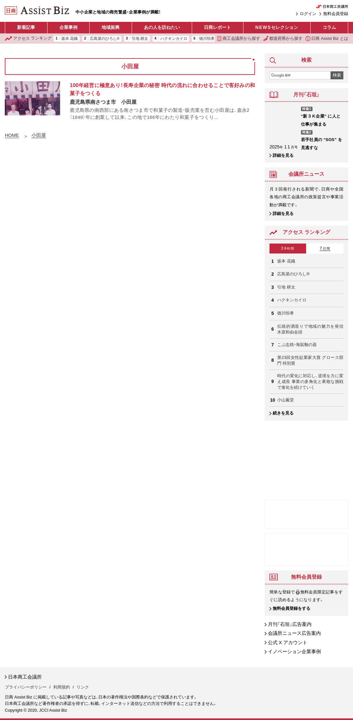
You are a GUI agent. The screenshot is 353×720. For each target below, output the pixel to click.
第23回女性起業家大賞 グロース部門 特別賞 (310, 360)
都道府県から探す (283, 38)
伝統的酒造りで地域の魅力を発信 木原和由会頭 (310, 329)
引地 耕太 (140, 38)
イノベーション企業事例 (294, 651)
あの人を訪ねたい (162, 27)
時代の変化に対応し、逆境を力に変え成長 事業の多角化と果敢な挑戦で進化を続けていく (310, 381)
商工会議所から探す (238, 38)
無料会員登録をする (291, 608)
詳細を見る (283, 155)
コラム (329, 27)
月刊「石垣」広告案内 (290, 624)
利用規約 (61, 687)
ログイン (308, 14)
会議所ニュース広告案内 (294, 633)
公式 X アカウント (287, 642)
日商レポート (217, 27)
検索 (337, 75)
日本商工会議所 (25, 677)
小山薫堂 (285, 399)
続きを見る (283, 413)
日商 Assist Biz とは (326, 38)
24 (288, 248)
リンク (82, 687)
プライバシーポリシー (26, 687)
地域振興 (110, 27)
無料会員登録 (335, 14)
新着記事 (26, 27)
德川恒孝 (207, 38)
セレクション (276, 27)
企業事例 (68, 27)
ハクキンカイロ (173, 38)
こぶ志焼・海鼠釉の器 (297, 344)
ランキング (28, 38)
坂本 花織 (69, 38)
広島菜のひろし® (105, 38)
